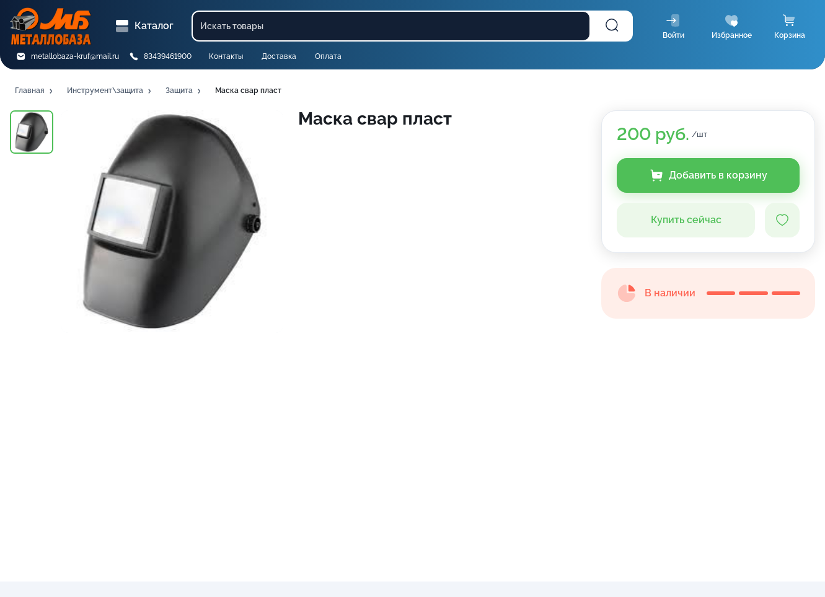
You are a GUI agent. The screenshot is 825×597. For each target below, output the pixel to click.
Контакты (226, 56)
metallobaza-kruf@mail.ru (75, 56)
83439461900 (168, 56)
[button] (35, 91)
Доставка (279, 56)
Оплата (328, 56)
